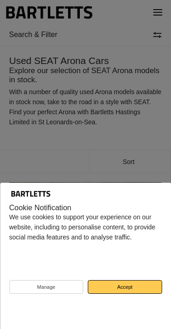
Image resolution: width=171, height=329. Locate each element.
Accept (125, 287)
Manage (46, 287)
